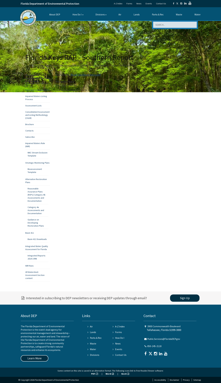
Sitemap (197, 380)
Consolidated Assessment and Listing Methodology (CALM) (37, 115)
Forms (129, 3)
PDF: (94, 373)
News (139, 3)
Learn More (34, 358)
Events (149, 3)
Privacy (186, 380)
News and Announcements (37, 90)
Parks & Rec (158, 14)
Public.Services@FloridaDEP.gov (163, 339)
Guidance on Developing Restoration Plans (36, 222)
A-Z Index (118, 3)
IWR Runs (29, 265)
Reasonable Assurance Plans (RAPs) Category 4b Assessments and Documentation (36, 194)
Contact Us (161, 3)
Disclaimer (174, 380)
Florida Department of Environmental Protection (50, 3)
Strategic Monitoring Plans (37, 162)
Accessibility (160, 380)
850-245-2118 (154, 346)
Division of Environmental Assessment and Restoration (62, 65)
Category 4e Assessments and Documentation (36, 210)
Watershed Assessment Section (97, 65)
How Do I (76, 14)
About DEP (54, 14)
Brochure (29, 124)
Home (28, 65)
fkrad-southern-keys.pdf (86, 75)
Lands (137, 14)
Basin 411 (29, 232)
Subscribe (30, 137)
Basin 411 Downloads (37, 239)
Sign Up (185, 298)
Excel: (125, 373)
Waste (179, 14)
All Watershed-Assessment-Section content (35, 275)
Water (197, 14)
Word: (110, 373)
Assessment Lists (33, 105)
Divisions (100, 14)
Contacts (29, 130)
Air (119, 14)
